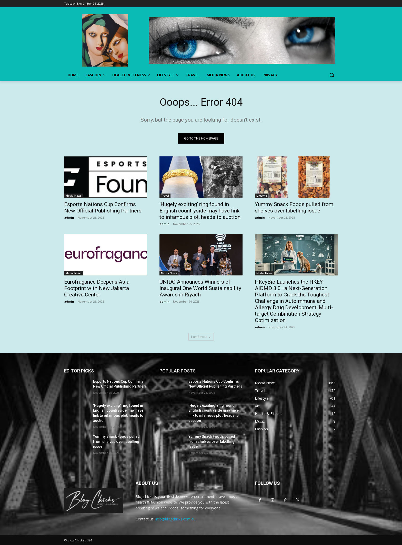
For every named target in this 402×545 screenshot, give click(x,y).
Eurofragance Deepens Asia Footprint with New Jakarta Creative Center (96, 288)
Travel (165, 195)
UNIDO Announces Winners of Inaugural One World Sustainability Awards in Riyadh (200, 288)
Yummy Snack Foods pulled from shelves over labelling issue (294, 207)
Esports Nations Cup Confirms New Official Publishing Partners (103, 207)
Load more (201, 337)
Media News (74, 195)
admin (69, 217)
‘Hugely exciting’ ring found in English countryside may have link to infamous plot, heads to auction (199, 210)
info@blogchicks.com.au (175, 519)
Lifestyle (261, 195)
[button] (332, 75)
